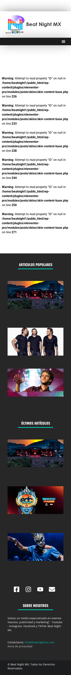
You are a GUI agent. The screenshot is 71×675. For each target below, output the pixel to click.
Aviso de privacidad (20, 646)
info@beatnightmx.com (39, 642)
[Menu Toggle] (63, 41)
